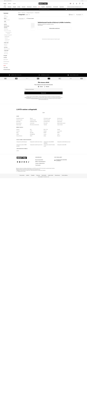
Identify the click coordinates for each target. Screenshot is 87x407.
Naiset (5, 3)
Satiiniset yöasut (19, 297)
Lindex (58, 311)
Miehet (9, 3)
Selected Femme (19, 313)
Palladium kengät (33, 297)
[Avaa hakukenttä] (67, 6)
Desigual (45, 308)
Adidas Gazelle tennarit (61, 300)
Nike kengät (18, 299)
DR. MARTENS (32, 311)
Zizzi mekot (46, 300)
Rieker (17, 310)
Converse (18, 308)
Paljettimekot (59, 299)
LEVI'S (31, 308)
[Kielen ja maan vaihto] (82, 1)
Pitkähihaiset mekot (33, 299)
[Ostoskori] (82, 3)
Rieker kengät (18, 302)
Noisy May (31, 310)
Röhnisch (58, 313)
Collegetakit (37, 12)
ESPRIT (58, 310)
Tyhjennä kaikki (30, 18)
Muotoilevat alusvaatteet (34, 302)
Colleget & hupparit (30, 12)
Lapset (14, 3)
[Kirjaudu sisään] (73, 3)
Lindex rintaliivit (60, 302)
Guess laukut (32, 300)
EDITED (45, 310)
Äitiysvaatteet (19, 300)
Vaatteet (23, 12)
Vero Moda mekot (47, 299)
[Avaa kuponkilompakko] (70, 3)
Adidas (45, 313)
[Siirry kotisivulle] (43, 3)
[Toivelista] (79, 3)
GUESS (17, 311)
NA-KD (31, 313)
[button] (71, 15)
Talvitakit (45, 302)
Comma (45, 311)
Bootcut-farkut (60, 297)
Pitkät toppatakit (47, 297)
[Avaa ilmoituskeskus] (76, 3)
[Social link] (17, 324)
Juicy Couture (59, 308)
